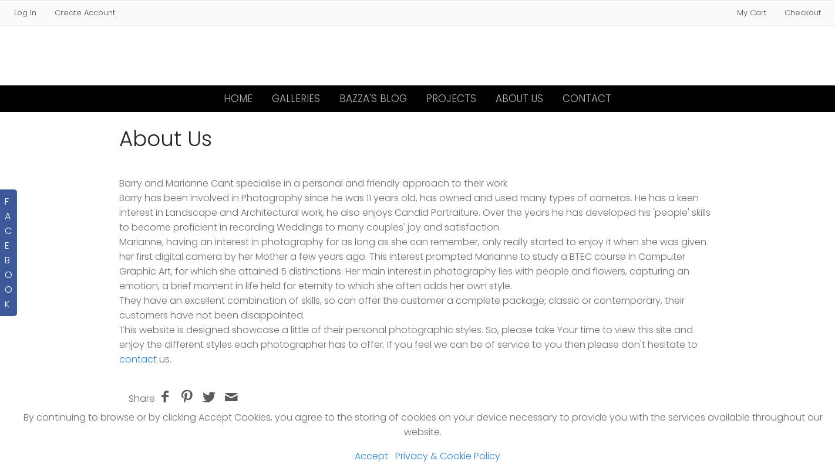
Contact (587, 99)
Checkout (803, 12)
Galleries (296, 99)
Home (238, 99)
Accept (371, 456)
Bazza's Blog (373, 99)
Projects (451, 99)
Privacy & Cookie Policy (447, 456)
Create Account (85, 12)
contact (139, 359)
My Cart (753, 12)
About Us (519, 99)
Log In (25, 12)
